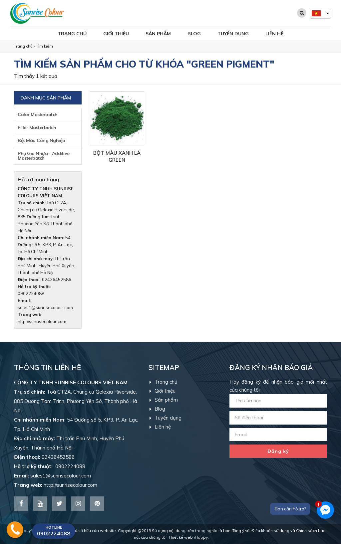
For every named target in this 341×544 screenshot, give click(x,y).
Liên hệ (274, 34)
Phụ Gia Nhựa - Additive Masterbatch (44, 155)
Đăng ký (278, 451)
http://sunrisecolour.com (42, 321)
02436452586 (56, 279)
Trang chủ (72, 34)
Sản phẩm (158, 34)
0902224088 (49, 466)
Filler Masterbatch (37, 127)
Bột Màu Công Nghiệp (41, 140)
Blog (194, 34)
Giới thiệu (116, 34)
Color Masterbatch (38, 114)
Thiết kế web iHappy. (189, 537)
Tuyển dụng (233, 34)
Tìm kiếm (44, 46)
